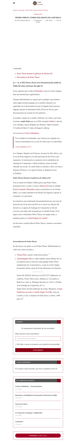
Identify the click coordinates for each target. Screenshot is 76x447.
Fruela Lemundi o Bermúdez (24, 189)
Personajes (21, 10)
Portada (15, 10)
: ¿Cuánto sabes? (38, 435)
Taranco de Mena (21, 404)
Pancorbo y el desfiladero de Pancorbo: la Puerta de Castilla (36, 395)
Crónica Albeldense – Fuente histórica (28, 386)
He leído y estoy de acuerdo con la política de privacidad (37, 344)
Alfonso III (43, 186)
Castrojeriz (19, 422)
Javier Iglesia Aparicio (23, 20)
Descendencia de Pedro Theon (28, 77)
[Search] (62, 3)
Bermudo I (39, 91)
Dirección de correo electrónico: (27, 334)
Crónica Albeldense (31, 133)
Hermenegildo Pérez (25, 259)
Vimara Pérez (22, 255)
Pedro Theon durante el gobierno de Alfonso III (34, 74)
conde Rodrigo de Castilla (37, 218)
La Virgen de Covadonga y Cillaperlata (28, 413)
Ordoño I (52, 121)
